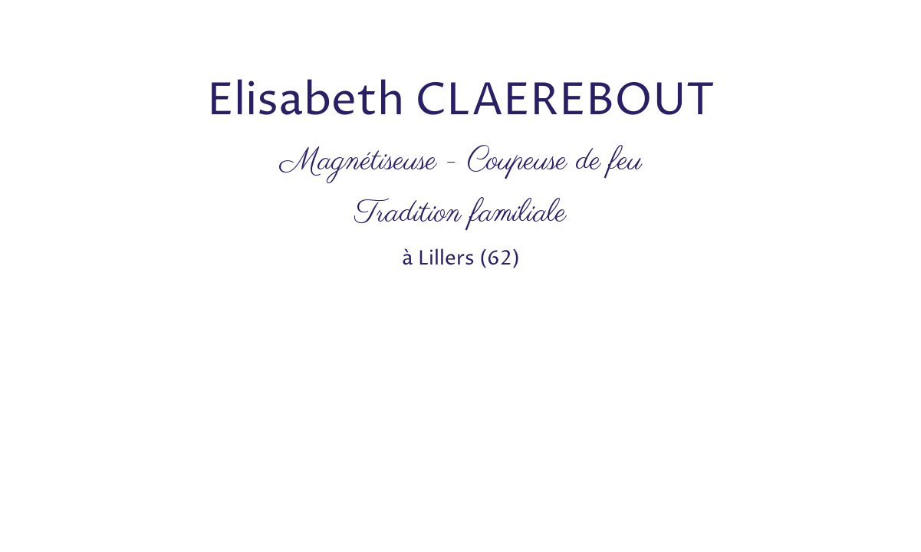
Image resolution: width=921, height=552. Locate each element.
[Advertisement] (279, 34)
